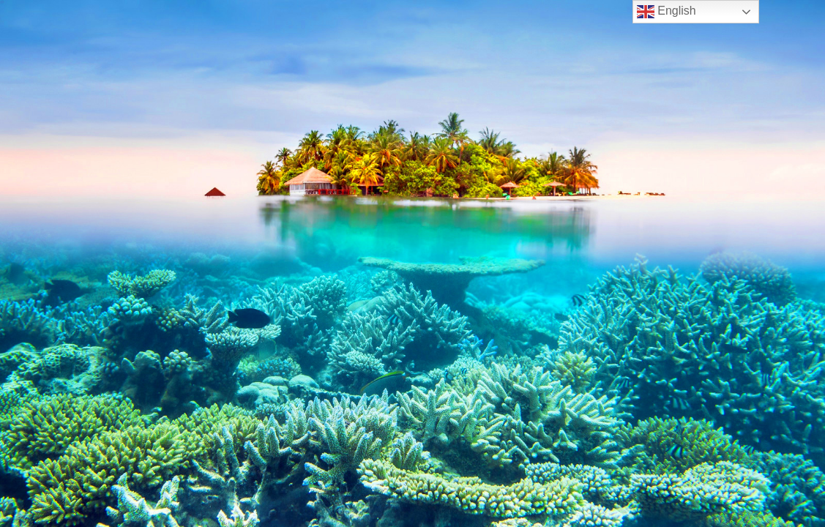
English (666, 11)
